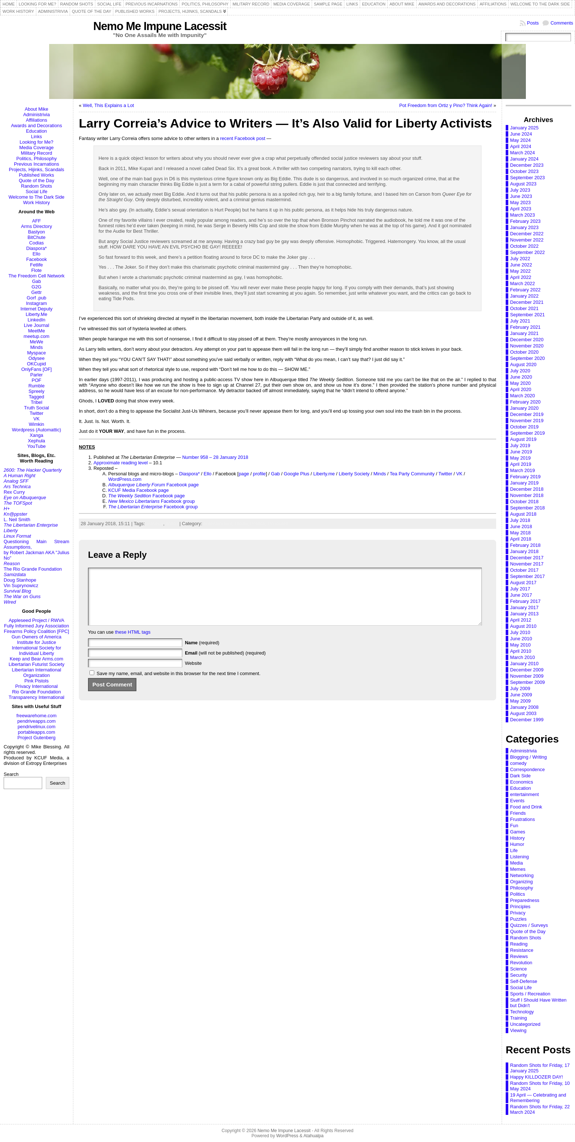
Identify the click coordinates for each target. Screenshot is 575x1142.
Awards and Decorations (36, 125)
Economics (521, 782)
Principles (278, 523)
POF (36, 380)
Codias (36, 243)
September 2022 (527, 252)
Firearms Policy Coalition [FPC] (36, 631)
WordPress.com (125, 479)
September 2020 (527, 358)
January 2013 (524, 613)
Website (193, 674)
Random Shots (36, 186)
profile (259, 473)
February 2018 (525, 545)
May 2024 (520, 140)
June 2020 (521, 377)
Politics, (259, 523)
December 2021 (526, 302)
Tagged (36, 396)
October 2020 (524, 352)
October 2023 (524, 171)
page (244, 473)
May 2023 (520, 202)
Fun (514, 825)
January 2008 (524, 707)
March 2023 (522, 215)
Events (517, 800)
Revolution (521, 962)
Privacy (517, 913)
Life (514, 850)
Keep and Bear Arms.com (36, 659)
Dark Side (520, 775)
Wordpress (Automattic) (36, 429)
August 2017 (523, 582)
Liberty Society (354, 473)
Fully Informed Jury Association (36, 626)
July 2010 (520, 632)
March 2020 (522, 395)
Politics (517, 894)
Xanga (36, 435)
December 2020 (526, 339)
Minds (36, 347)
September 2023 (527, 177)
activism (154, 523)
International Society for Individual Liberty (36, 650)
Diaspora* (36, 248)
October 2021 (524, 308)
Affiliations (36, 120)
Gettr (36, 292)
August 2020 (523, 364)
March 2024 (522, 152)
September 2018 (527, 508)
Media (516, 863)
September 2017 (527, 576)
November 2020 (526, 346)
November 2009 (526, 676)
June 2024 (521, 134)
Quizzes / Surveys (529, 925)
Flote (36, 270)
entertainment (524, 794)
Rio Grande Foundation (36, 692)
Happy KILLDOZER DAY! (536, 1077)
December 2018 (526, 489)
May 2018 (520, 532)
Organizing (521, 881)
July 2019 (520, 445)
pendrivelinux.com (36, 726)
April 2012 (520, 620)
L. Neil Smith (17, 519)
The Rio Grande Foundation (33, 569)
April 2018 (520, 539)
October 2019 (524, 427)
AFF (36, 221)
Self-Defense (523, 981)
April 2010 (520, 651)
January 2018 (524, 551)
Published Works (36, 175)
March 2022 (522, 283)
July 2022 (520, 258)
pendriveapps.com (36, 721)
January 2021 (524, 333)
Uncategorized (525, 1024)
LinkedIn (36, 320)
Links (36, 136)
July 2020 (520, 370)
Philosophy (521, 888)
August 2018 (523, 514)
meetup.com (36, 336)
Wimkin (36, 424)
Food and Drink (526, 807)
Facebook (36, 259)
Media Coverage (36, 147)
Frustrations (522, 819)
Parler (36, 374)
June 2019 (521, 451)
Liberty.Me (36, 314)
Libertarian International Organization (36, 672)
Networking (522, 875)
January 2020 (524, 408)
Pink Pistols (36, 681)
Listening (519, 856)
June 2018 (521, 526)
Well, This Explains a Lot (108, 105)
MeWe (36, 342)
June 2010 (521, 638)
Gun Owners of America (37, 637)
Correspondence (527, 769)
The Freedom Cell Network (36, 276)
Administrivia (36, 114)
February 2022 (525, 289)
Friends (518, 813)
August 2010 (523, 626)
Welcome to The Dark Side (36, 197)
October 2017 (524, 570)
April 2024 (520, 146)
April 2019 (520, 464)
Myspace (36, 353)
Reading (519, 944)
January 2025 (524, 127)
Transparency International (37, 697)
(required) (202, 653)
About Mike (36, 109)
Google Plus (297, 473)
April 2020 (520, 389)
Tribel (37, 402)
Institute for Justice (36, 642)
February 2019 (525, 476)
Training (518, 1018)
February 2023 (525, 221)
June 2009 (521, 694)
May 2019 (520, 458)
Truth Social (36, 407)
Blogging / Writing (528, 757)
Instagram (36, 303)
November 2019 (526, 420)
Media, (242, 523)
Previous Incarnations (36, 164)
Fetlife (36, 265)
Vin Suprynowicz (21, 585)
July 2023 (520, 190)
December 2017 (526, 557)
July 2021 (520, 321)
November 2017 (526, 564)
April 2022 (520, 277)
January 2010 (524, 663)
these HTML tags (133, 643)
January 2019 (524, 483)
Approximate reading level (121, 462)
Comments (561, 23)
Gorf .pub (36, 298)
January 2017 (524, 607)
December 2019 (526, 414)
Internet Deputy (37, 309)
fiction (172, 523)
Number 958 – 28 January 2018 (215, 457)
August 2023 (523, 184)
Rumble (36, 385)
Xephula (36, 440)
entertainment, (219, 523)
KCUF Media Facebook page (138, 490)
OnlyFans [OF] (36, 369)
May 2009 (520, 701)
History (517, 838)
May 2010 (520, 645)
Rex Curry (14, 492)
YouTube (36, 446)
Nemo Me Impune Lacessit (159, 26)
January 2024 (524, 159)
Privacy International (36, 686)
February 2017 (525, 601)
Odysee (36, 358)
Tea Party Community (412, 473)
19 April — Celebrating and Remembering (538, 1097)
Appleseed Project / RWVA (37, 620)
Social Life (36, 191)
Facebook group (151, 501)
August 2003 (523, 713)
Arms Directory (36, 226)
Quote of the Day (36, 180)
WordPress (287, 1135)
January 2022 (524, 296)
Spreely (36, 391)
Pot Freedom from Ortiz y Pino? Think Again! (445, 105)
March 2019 (522, 470)
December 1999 (526, 719)
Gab (36, 281)
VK (36, 418)
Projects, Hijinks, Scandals (36, 169)
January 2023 (524, 227)
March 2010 (522, 657)
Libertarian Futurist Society (36, 664)
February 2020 (525, 402)
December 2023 (526, 165)
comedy (518, 763)
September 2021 (527, 314)
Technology (522, 1011)
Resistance (521, 950)
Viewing (518, 1030)
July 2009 (520, 688)
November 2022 (526, 240)
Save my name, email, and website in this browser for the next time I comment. (179, 684)
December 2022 (526, 233)
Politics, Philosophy (36, 158)
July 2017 (520, 589)
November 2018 (526, 495)
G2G (36, 287)
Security (518, 975)
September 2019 (527, 433)
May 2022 (520, 271)
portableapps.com (36, 732)
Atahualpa (313, 1135)
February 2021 (525, 327)
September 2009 (527, 682)
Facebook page (153, 484)
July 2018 (520, 520)
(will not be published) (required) (225, 664)
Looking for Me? (37, 142)
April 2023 (520, 208)
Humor (517, 844)
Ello (36, 254)
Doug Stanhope (20, 580)
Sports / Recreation (530, 994)
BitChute (36, 237)
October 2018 (524, 501)
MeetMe (36, 331)
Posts (533, 23)
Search (11, 774)
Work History (36, 202)
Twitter (37, 413)
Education (36, 131)
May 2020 (520, 383)
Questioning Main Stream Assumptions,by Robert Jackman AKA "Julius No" (36, 550)
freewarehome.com (37, 715)
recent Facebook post (242, 138)
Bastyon (36, 232)
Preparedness (524, 900)
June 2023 (521, 196)
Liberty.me (324, 473)
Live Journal (36, 325)
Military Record (36, 153)
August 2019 (523, 439)
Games (517, 832)
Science (518, 969)
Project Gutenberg (37, 737)
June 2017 (521, 595)
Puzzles (518, 919)
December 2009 (526, 670)
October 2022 (524, 246)
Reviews (519, 956)
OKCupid (36, 363)
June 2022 (521, 265)
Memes (517, 869)
